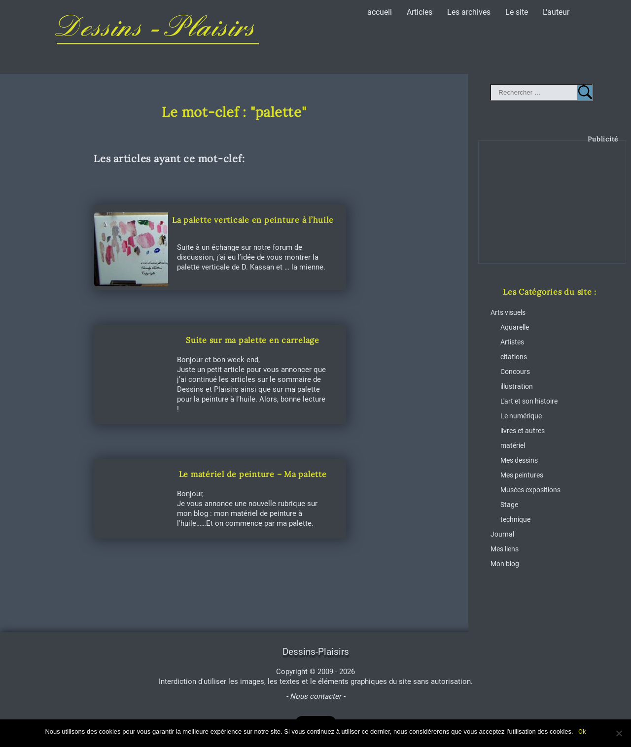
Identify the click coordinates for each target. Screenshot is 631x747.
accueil (379, 12)
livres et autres (522, 431)
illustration (516, 386)
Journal (502, 534)
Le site (516, 12)
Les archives (469, 12)
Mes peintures (521, 475)
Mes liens (505, 549)
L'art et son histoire (529, 401)
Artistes (512, 342)
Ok (582, 731)
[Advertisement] (553, 209)
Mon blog (505, 564)
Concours (515, 371)
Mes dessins (519, 460)
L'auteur (556, 12)
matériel (512, 445)
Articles (419, 12)
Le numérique (521, 416)
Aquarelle (514, 327)
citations (513, 357)
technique (515, 519)
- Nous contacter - (315, 696)
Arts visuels (508, 312)
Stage (509, 505)
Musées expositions (530, 490)
